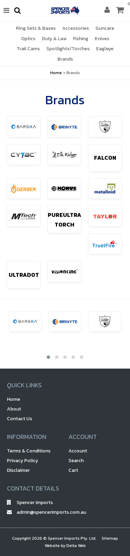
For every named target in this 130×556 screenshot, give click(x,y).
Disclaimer (18, 470)
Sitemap (110, 538)
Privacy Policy (22, 460)
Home (56, 73)
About (14, 409)
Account (77, 450)
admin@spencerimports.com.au (34, 512)
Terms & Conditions (28, 450)
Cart (73, 470)
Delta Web (76, 545)
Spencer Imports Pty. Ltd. (72, 538)
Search (76, 460)
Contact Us (19, 418)
